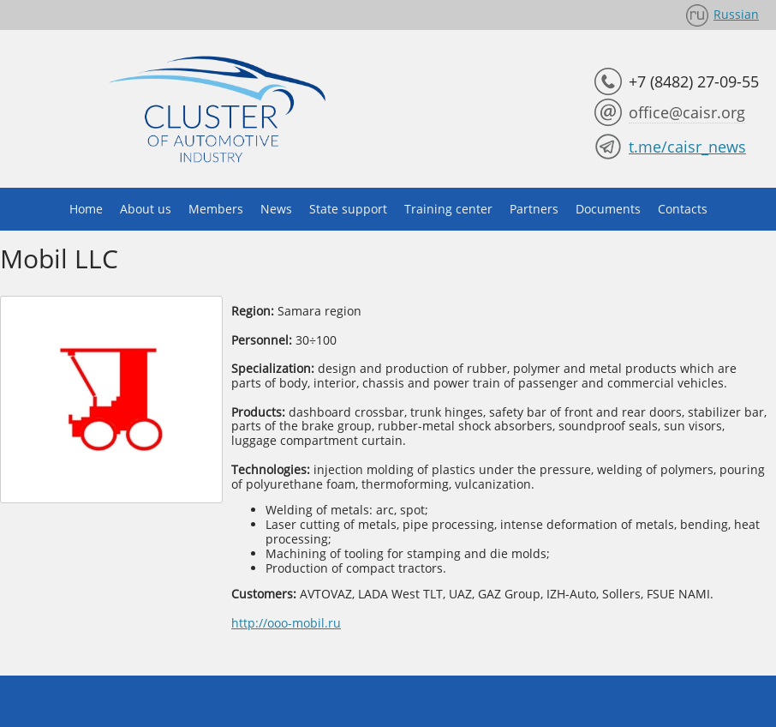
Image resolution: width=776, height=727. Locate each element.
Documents (608, 209)
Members (215, 209)
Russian (736, 14)
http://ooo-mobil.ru (286, 623)
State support (348, 209)
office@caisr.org (687, 112)
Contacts (682, 209)
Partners (534, 209)
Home (86, 209)
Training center (448, 209)
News (276, 209)
